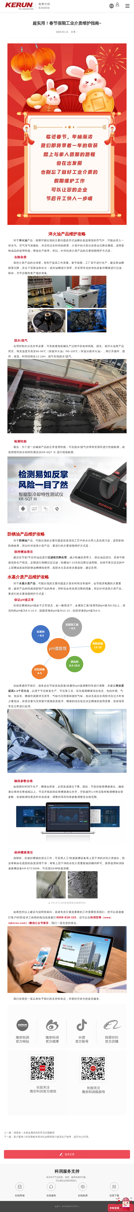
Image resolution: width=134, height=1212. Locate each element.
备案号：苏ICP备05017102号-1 (67, 1206)
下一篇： (47, 1137)
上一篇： (29, 1132)
